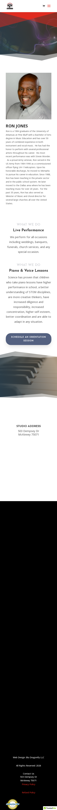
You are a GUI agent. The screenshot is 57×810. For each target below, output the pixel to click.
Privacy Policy (28, 784)
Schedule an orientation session (28, 339)
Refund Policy (28, 792)
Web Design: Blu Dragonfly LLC (28, 757)
